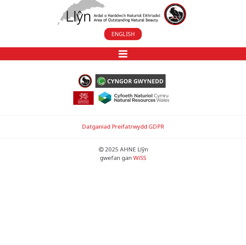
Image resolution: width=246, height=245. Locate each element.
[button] (123, 53)
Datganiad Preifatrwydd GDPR (123, 126)
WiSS (139, 158)
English (123, 34)
